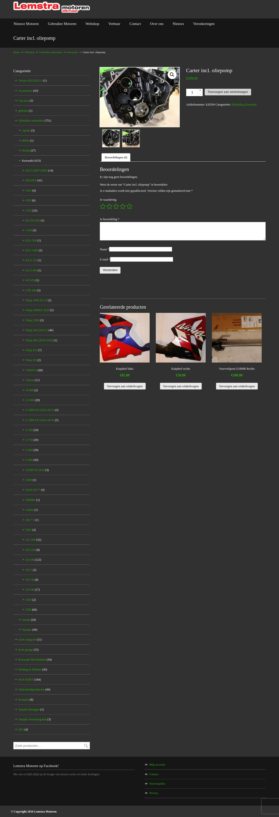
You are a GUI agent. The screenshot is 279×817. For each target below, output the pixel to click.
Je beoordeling (109, 219)
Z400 (31, 479)
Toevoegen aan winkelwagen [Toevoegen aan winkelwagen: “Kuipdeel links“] (125, 386)
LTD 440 (33, 290)
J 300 (31, 230)
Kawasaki (72, 52)
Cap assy (25, 100)
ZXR (31, 599)
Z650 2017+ (35, 489)
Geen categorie (30, 639)
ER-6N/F (34, 180)
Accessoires (28, 90)
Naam (104, 249)
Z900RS (33, 499)
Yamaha (29, 629)
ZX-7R (32, 579)
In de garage (28, 649)
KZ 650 (32, 280)
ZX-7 (31, 569)
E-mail (105, 259)
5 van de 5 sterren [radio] (129, 206)
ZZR (31, 609)
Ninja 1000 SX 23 (38, 300)
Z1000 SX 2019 (37, 470)
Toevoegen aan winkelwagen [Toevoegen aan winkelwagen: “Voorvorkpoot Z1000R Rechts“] (237, 386)
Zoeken (86, 746)
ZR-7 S (32, 519)
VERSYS (34, 370)
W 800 (32, 390)
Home (16, 52)
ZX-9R (33, 589)
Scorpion (25, 699)
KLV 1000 (34, 250)
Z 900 (32, 459)
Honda (29, 150)
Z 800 (32, 450)
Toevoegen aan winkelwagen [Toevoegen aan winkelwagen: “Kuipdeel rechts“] (181, 386)
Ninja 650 (34, 350)
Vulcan (33, 380)
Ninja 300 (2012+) (39, 330)
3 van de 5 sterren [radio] (116, 206)
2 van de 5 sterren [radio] (109, 206)
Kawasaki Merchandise (35, 659)
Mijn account (157, 764)
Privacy (153, 793)
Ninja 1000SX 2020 (40, 310)
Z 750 (32, 439)
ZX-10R (33, 539)
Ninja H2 (33, 360)
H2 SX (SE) (35, 220)
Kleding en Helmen (32, 669)
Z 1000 (33, 400)
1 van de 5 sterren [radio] (103, 206)
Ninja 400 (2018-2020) (41, 340)
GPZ (31, 200)
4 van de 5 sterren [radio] (123, 206)
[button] (172, 74)
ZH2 (23, 729)
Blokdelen (237, 104)
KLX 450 (33, 270)
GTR (31, 210)
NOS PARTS (29, 679)
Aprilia (28, 130)
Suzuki (29, 619)
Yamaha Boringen (31, 709)
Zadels (32, 509)
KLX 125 (33, 260)
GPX (31, 190)
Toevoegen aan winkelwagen (228, 92)
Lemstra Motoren (51, 7)
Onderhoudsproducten (34, 689)
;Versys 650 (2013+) (32, 80)
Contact (153, 774)
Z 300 (32, 430)
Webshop (30, 52)
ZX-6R (33, 559)
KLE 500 (33, 240)
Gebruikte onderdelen (50, 52)
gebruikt (25, 110)
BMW (28, 140)
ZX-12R (33, 549)
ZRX (31, 529)
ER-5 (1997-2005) (39, 170)
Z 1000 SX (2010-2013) (42, 410)
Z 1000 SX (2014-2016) (42, 420)
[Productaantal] (194, 92)
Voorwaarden (157, 783)
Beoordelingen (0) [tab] (116, 157)
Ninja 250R (35, 320)
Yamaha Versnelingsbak (34, 719)
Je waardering (108, 199)
